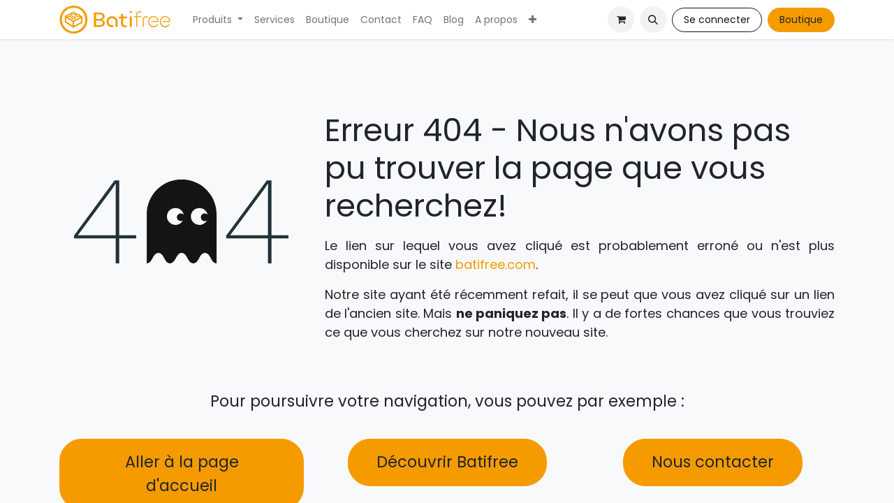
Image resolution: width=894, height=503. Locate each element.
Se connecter (717, 20)
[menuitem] (218, 20)
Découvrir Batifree (447, 462)
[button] (653, 19)
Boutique (801, 20)
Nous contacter (713, 462)
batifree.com (495, 264)
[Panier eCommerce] (621, 19)
